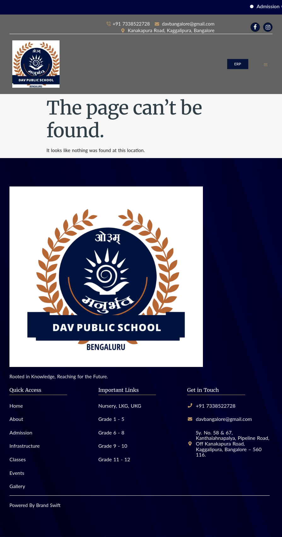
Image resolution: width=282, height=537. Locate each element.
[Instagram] (268, 27)
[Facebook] (255, 27)
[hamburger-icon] (265, 64)
